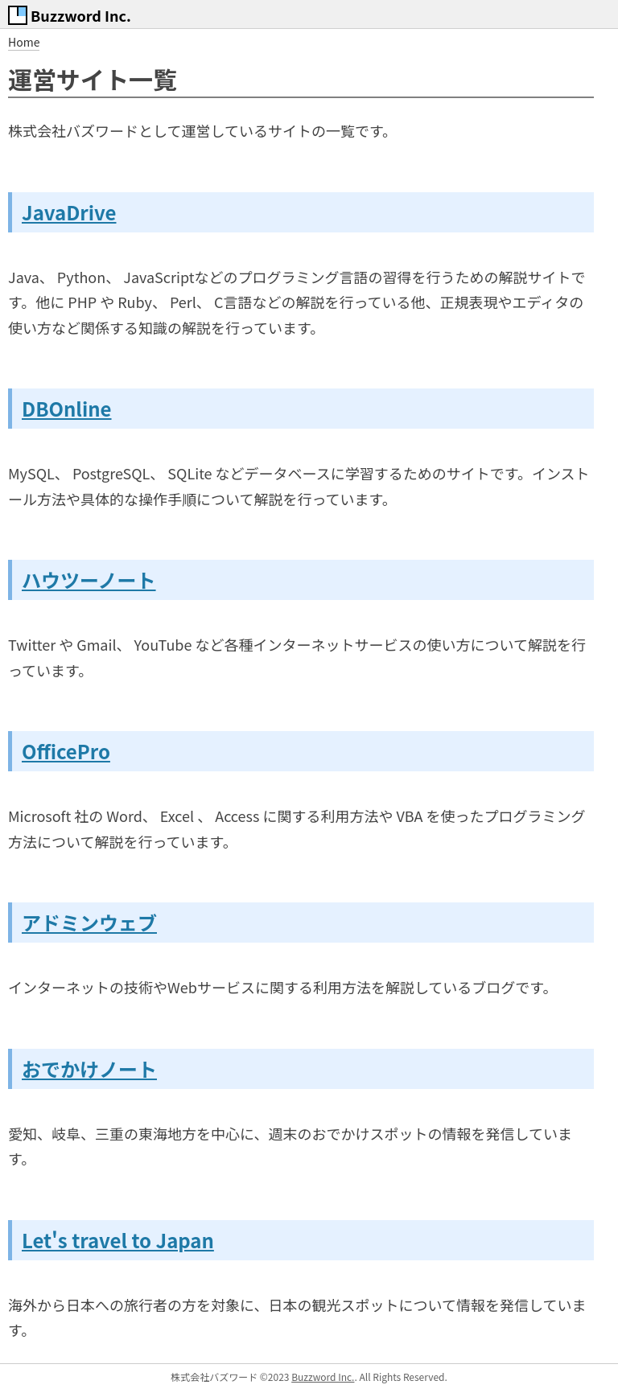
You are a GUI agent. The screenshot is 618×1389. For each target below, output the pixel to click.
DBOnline (67, 408)
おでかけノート (89, 1068)
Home (23, 42)
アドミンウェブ (89, 922)
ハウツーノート (89, 579)
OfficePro (66, 751)
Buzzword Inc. (322, 1376)
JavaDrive (69, 212)
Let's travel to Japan (118, 1240)
